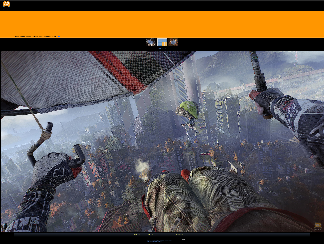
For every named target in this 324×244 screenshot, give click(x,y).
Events (41, 36)
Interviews (35, 36)
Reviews (22, 36)
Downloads (47, 36)
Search (54, 36)
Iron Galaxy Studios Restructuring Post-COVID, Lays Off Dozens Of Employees (159, 240)
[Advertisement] (162, 23)
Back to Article (162, 48)
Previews (28, 36)
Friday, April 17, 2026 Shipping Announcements (154, 241)
